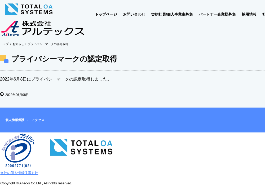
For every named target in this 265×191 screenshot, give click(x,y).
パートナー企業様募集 (217, 14)
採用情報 (249, 14)
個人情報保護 (14, 120)
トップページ (106, 14)
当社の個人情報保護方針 (19, 173)
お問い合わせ (134, 14)
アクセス (38, 120)
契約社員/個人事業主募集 (172, 14)
